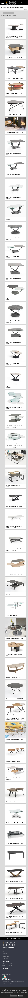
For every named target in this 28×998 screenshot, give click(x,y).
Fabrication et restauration (7, 971)
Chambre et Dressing (6, 956)
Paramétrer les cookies (7, 983)
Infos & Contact (5, 985)
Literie (3, 960)
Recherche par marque (7, 965)
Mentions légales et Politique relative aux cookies (13, 981)
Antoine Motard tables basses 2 (17, 7)
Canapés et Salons (6, 950)
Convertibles (4, 953)
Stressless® (4, 951)
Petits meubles (5, 7)
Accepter (20, 995)
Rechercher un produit (7, 964)
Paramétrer (13, 995)
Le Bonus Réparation (6, 974)
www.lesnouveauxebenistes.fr (8, 987)
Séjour (3, 955)
